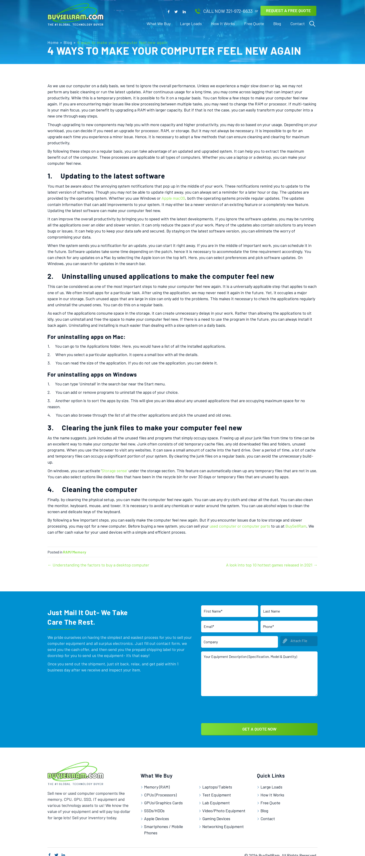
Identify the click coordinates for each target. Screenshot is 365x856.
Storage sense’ (115, 470)
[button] (168, 11)
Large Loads (271, 782)
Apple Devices (156, 814)
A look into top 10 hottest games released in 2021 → (272, 564)
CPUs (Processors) (160, 790)
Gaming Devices (216, 814)
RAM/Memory (74, 552)
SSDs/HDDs (154, 806)
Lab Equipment (216, 798)
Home (53, 42)
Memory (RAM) (157, 782)
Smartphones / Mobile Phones (163, 825)
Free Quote (270, 798)
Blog (68, 42)
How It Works (272, 790)
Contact (267, 814)
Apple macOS (173, 198)
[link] (158, 23)
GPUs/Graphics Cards (163, 798)
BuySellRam (295, 526)
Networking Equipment (223, 822)
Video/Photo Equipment (223, 806)
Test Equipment (216, 790)
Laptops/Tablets (217, 782)
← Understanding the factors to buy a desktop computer (98, 564)
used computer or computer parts (240, 526)
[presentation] (236, 704)
